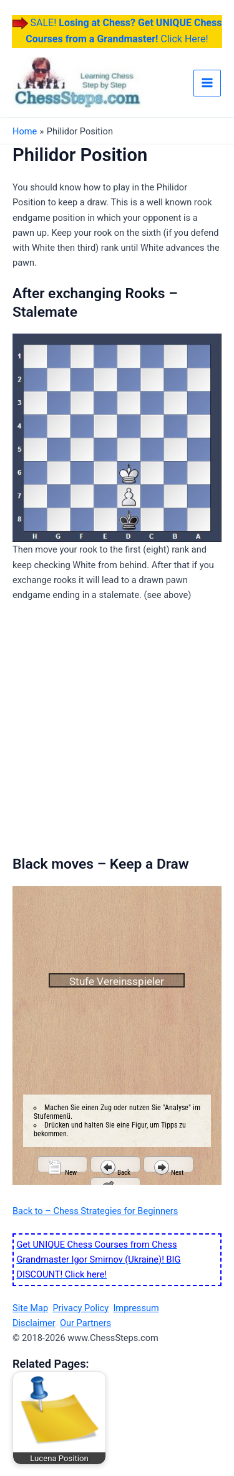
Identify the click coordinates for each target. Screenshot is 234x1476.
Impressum (135, 1308)
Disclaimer (34, 1323)
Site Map (30, 1308)
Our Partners (85, 1323)
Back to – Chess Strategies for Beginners (95, 1211)
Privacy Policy (80, 1308)
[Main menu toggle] (207, 83)
